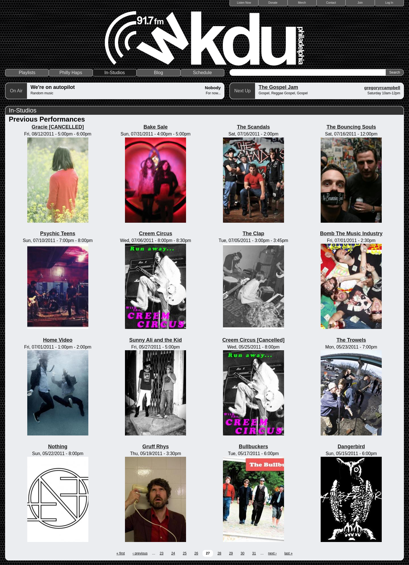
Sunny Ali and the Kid (155, 340)
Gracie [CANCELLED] (58, 127)
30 (242, 553)
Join (360, 2)
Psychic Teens (57, 233)
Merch (302, 2)
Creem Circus (155, 233)
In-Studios (115, 72)
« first (120, 553)
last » (288, 553)
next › (272, 553)
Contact (331, 2)
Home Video (57, 340)
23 (161, 553)
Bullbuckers (253, 446)
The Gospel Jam (278, 87)
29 (231, 553)
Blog (158, 72)
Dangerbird (351, 446)
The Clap (253, 233)
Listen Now (244, 2)
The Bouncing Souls (351, 127)
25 (185, 553)
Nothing (57, 446)
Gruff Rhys (155, 446)
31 (254, 553)
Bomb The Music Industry (351, 233)
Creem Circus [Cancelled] (253, 340)
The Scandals (253, 127)
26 (196, 553)
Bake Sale (155, 127)
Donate (272, 2)
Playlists (27, 72)
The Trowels (351, 340)
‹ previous (140, 553)
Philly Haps (70, 72)
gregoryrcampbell (382, 87)
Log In (389, 2)
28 (219, 553)
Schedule (202, 72)
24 (173, 553)
